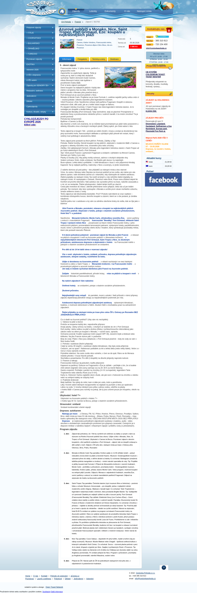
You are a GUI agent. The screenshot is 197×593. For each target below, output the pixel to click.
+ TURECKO (31, 54)
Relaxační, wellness (34, 91)
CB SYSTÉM (151, 72)
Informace (66, 59)
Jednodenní (31, 96)
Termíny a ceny (98, 59)
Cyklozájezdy (31, 106)
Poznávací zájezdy (34, 59)
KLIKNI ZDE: (151, 111)
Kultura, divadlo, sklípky (36, 112)
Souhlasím (46, 592)
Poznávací (29, 579)
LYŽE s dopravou (33, 75)
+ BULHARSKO (32, 43)
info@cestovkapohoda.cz (156, 48)
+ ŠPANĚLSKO (32, 49)
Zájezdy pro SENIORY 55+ (37, 85)
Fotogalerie (82, 59)
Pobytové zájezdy (33, 27)
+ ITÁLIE (30, 33)
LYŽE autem (31, 80)
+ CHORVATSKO (33, 38)
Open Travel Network (54, 587)
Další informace (57, 592)
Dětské (29, 101)
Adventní (90, 579)
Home (27, 576)
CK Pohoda (66, 22)
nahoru (164, 567)
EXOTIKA (30, 64)
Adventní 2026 (32, 70)
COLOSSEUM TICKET (155, 74)
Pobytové (58, 579)
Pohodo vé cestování (59, 576)
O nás (35, 576)
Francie (78, 22)
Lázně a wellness (44, 579)
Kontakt (44, 576)
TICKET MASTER (153, 77)
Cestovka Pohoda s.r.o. (145, 573)
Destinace (114, 59)
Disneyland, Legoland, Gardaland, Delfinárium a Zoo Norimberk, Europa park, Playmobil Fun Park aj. (159, 127)
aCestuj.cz (75, 576)
